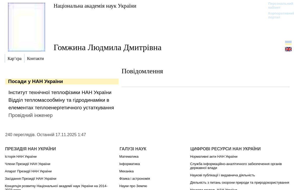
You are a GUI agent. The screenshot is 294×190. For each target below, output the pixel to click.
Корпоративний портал (278, 15)
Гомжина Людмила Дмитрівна (108, 47)
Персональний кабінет (278, 5)
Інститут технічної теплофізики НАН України (59, 92)
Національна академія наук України (95, 6)
